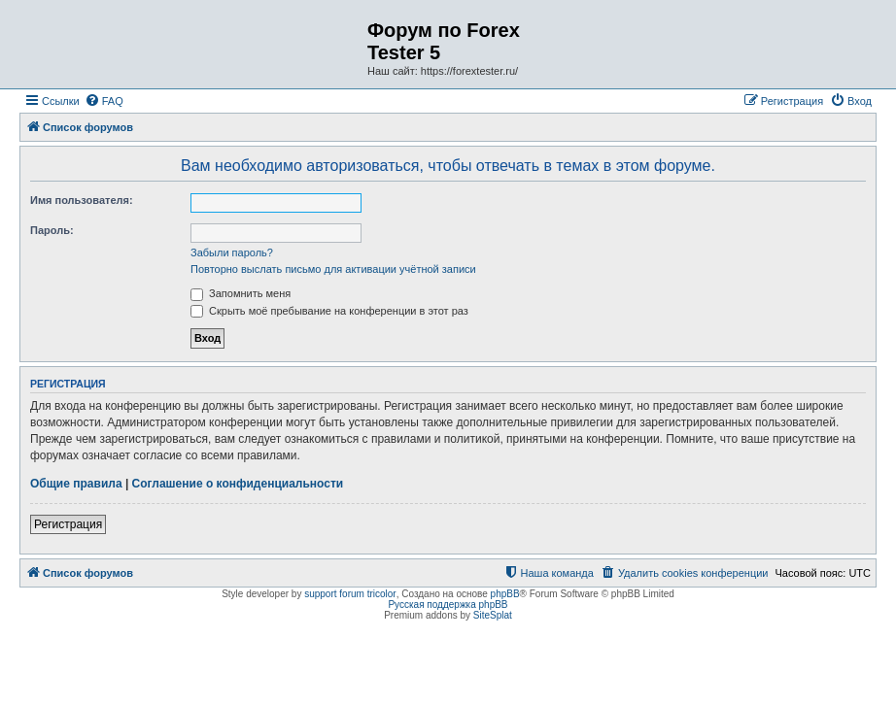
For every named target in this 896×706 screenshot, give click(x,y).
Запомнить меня (240, 293)
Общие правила (76, 483)
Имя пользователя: (81, 200)
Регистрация (68, 524)
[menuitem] (104, 101)
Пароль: (52, 230)
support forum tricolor (350, 593)
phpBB (505, 593)
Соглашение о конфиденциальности (238, 483)
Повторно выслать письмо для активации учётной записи (333, 269)
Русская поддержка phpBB (447, 604)
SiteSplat (492, 615)
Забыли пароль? (231, 252)
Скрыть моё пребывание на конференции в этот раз (329, 311)
